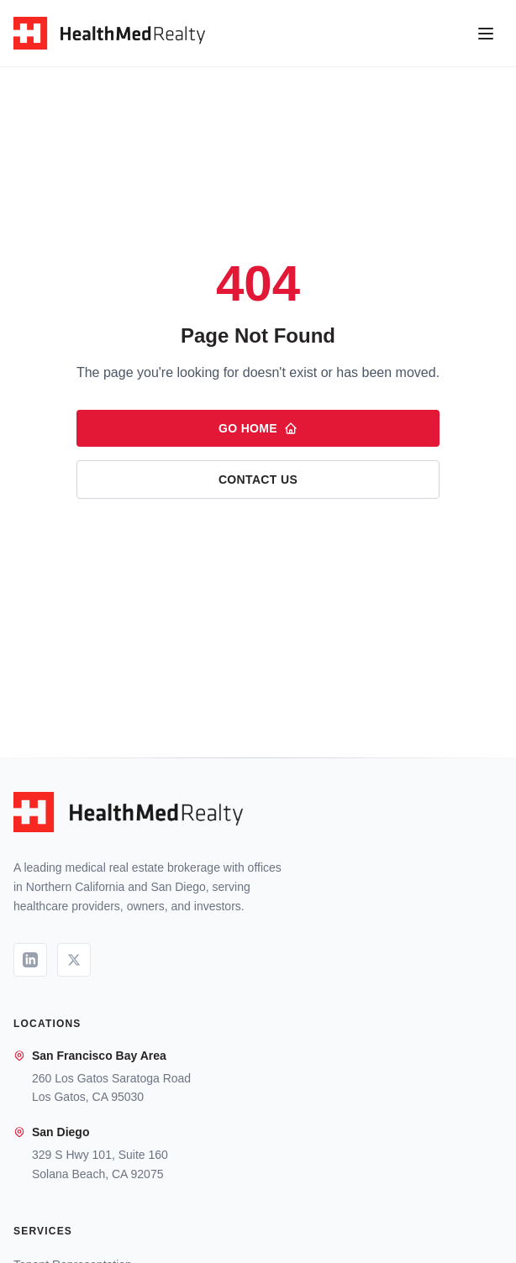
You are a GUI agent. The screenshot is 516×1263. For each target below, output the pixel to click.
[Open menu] (486, 33)
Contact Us (258, 479)
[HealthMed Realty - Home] (109, 33)
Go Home (258, 428)
